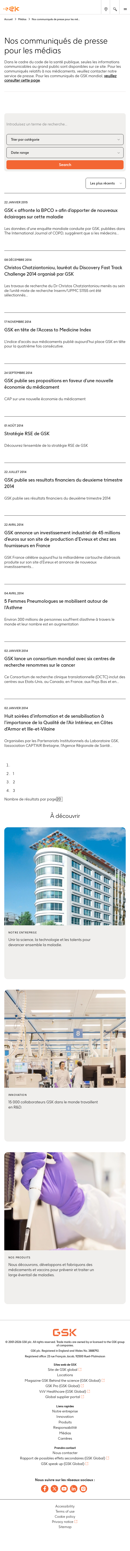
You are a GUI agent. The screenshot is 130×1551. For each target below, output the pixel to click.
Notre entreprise (65, 1411)
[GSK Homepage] (11, 8)
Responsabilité (65, 1427)
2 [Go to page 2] (14, 782)
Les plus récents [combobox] (102, 183)
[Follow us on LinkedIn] (73, 1488)
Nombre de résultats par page (30, 799)
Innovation (65, 1416)
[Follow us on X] (54, 1488)
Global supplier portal (62, 1397)
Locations (65, 1375)
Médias (65, 1433)
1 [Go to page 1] (13, 773)
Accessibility (65, 1506)
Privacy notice (62, 1522)
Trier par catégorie (25, 139)
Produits (65, 1422)
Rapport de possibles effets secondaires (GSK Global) (62, 1458)
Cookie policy (65, 1517)
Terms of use (65, 1511)
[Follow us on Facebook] (44, 1488)
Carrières (65, 1438)
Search (65, 164)
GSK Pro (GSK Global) (62, 1386)
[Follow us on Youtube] (64, 1488)
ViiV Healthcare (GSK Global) (62, 1391)
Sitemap (65, 1527)
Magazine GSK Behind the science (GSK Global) (63, 1380)
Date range (20, 153)
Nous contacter (65, 1453)
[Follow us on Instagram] (83, 1488)
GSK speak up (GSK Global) (62, 1464)
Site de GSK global (62, 1369)
